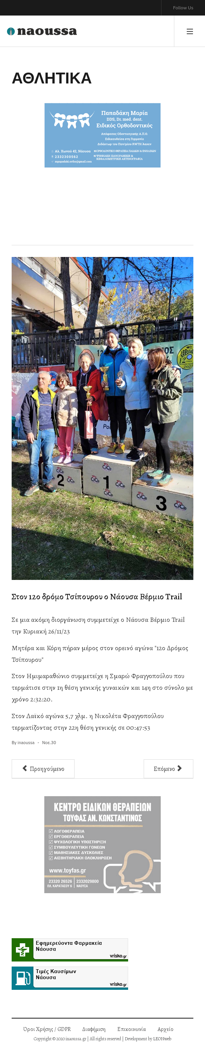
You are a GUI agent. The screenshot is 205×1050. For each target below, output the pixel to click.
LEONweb (162, 1039)
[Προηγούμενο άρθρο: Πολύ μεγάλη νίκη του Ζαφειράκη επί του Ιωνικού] (43, 768)
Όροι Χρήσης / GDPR (47, 1029)
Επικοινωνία (131, 1029)
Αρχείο (166, 1029)
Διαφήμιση (94, 1029)
